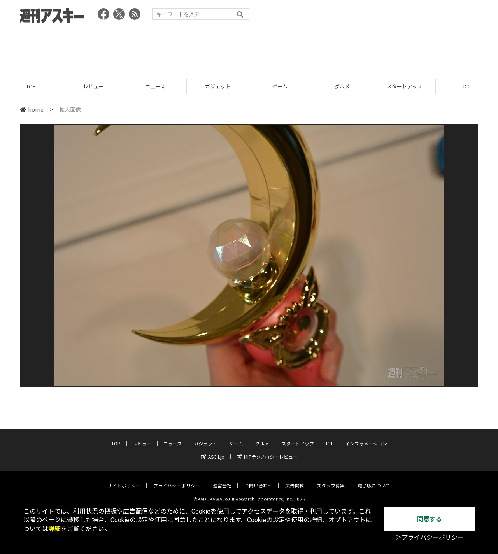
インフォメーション (366, 437)
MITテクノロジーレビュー (267, 450)
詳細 (54, 529)
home (32, 110)
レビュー (93, 86)
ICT (466, 86)
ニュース (155, 86)
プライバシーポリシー (176, 479)
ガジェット (217, 86)
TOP (31, 86)
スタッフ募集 (331, 479)
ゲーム (280, 86)
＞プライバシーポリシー (429, 537)
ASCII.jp (212, 450)
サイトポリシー (124, 479)
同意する (429, 519)
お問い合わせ (258, 479)
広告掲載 (294, 479)
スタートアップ (404, 86)
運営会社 (222, 479)
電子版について (374, 479)
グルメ (342, 86)
